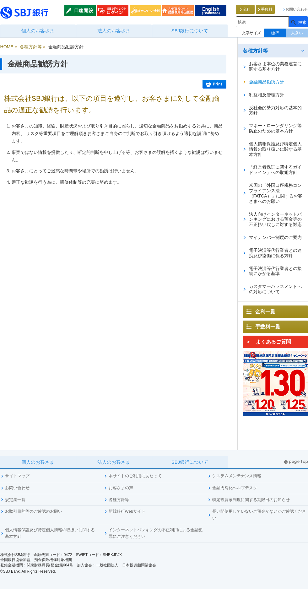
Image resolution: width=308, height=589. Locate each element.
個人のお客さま (37, 30)
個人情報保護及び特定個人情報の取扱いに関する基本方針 (50, 533)
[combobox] (262, 21)
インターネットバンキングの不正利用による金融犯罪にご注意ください (156, 533)
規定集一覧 (15, 499)
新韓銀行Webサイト (127, 511)
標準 (275, 32)
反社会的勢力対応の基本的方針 (275, 110)
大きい (297, 32)
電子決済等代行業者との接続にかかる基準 (275, 271)
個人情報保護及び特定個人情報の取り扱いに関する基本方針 (275, 149)
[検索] (298, 21)
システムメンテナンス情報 (236, 475)
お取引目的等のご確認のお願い (33, 511)
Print (214, 84)
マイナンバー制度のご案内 (275, 237)
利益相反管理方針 (266, 94)
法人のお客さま (113, 30)
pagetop (296, 462)
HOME (7, 46)
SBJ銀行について (189, 30)
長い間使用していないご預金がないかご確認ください (259, 514)
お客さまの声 (121, 487)
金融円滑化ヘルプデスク (234, 487)
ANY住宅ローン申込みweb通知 (178, 10)
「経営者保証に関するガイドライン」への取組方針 (275, 170)
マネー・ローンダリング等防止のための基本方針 (275, 128)
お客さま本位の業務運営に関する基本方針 (275, 66)
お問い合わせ (17, 487)
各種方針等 (31, 46)
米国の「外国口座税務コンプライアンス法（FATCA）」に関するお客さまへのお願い (275, 193)
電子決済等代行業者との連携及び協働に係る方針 (275, 253)
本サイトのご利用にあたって (135, 475)
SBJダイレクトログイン (112, 10)
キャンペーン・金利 (145, 10)
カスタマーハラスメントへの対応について (275, 289)
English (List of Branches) (210, 10)
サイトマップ (17, 475)
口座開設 (80, 10)
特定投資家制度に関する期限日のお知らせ (251, 499)
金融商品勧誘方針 (266, 81)
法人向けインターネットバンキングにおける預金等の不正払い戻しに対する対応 (275, 219)
